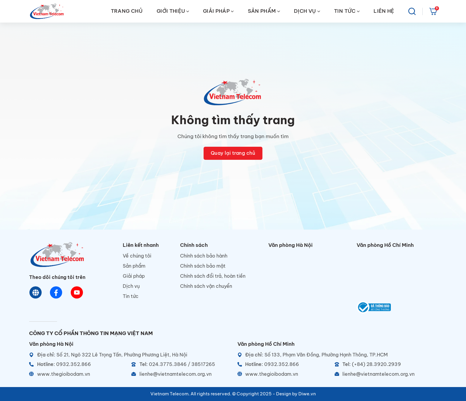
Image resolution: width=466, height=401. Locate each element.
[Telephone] (180, 364)
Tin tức (130, 296)
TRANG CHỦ (127, 11)
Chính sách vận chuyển (206, 286)
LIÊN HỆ (384, 11)
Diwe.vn (307, 394)
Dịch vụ (131, 286)
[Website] (35, 292)
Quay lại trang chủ (233, 153)
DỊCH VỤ (307, 11)
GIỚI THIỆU (173, 11)
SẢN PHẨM (264, 11)
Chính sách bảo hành (203, 256)
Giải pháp (134, 276)
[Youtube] (77, 292)
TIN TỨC (347, 11)
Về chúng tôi (137, 256)
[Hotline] (77, 364)
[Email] (180, 374)
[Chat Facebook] (56, 292)
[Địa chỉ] (129, 355)
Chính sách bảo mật (203, 266)
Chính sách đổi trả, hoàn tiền (212, 276)
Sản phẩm (134, 266)
